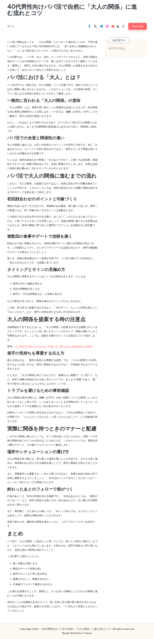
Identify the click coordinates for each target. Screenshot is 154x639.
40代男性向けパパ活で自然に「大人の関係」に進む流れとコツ (72, 10)
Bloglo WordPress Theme (77, 633)
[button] (137, 26)
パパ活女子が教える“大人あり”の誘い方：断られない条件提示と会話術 (53, 346)
